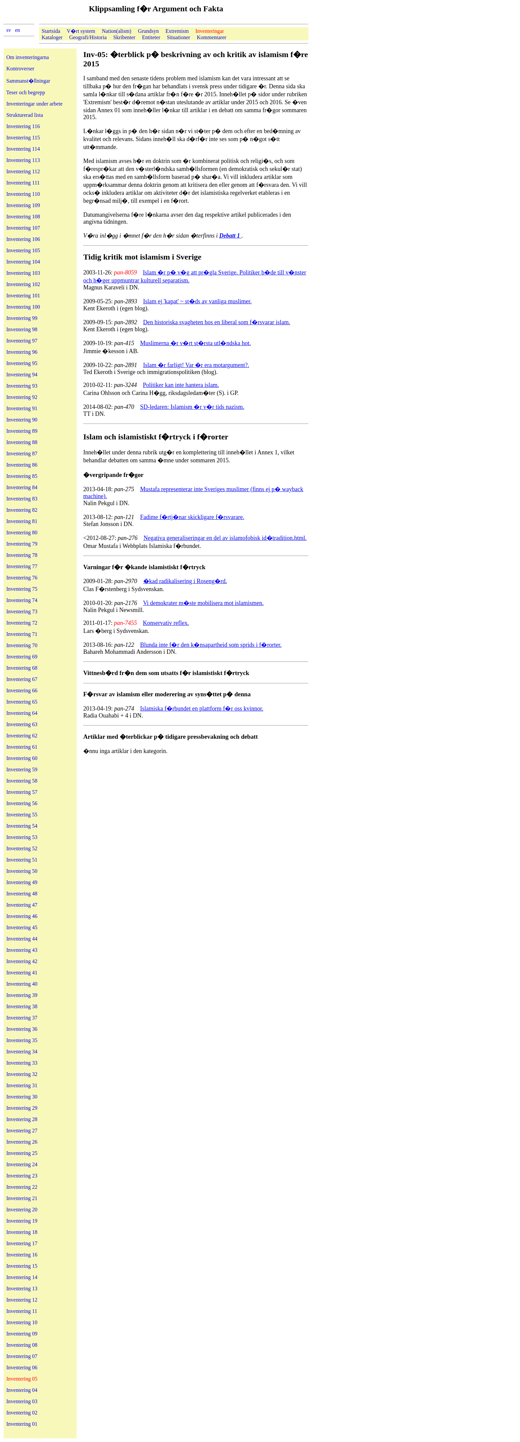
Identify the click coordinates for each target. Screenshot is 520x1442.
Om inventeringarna (27, 57)
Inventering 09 (21, 1333)
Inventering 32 (21, 1074)
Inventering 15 (21, 1266)
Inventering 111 (23, 183)
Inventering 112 (23, 171)
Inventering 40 (21, 984)
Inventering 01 (21, 1424)
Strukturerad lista (24, 115)
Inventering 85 (21, 476)
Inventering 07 (21, 1356)
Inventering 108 (23, 216)
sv (8, 30)
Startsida (51, 31)
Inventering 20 (21, 1209)
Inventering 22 (21, 1187)
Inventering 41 (21, 972)
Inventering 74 (21, 600)
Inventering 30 (21, 1097)
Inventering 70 (21, 645)
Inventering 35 (21, 1040)
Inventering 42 (21, 961)
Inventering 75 (21, 589)
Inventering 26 (21, 1142)
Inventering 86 (21, 465)
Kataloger (52, 37)
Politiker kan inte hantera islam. (181, 385)
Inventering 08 (21, 1345)
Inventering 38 (21, 1006)
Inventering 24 (21, 1164)
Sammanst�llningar (28, 81)
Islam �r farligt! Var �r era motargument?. (196, 365)
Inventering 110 (23, 194)
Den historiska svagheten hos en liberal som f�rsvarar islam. (216, 322)
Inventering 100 (23, 307)
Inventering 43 (21, 950)
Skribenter (124, 37)
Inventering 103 (23, 273)
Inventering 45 (21, 927)
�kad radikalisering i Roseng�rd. (185, 581)
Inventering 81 (21, 521)
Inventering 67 (21, 679)
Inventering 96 (21, 352)
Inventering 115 (23, 137)
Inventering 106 (23, 239)
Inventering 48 (21, 893)
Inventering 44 (21, 939)
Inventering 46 (21, 916)
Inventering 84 (21, 487)
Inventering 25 (21, 1153)
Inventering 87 (21, 453)
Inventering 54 (21, 826)
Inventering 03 (21, 1401)
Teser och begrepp (25, 92)
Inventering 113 (23, 160)
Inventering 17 (21, 1243)
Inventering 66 (21, 690)
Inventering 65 (21, 702)
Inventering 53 (21, 837)
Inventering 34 (21, 1051)
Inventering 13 (21, 1288)
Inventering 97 (21, 340)
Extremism (177, 31)
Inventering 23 (21, 1175)
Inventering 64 (21, 713)
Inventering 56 (21, 803)
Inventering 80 (21, 532)
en (17, 30)
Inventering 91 (21, 408)
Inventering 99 (21, 318)
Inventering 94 (21, 374)
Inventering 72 (21, 623)
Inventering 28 (21, 1119)
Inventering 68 (21, 668)
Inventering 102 (23, 284)
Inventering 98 (21, 329)
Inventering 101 (23, 295)
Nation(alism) (116, 31)
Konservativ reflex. (166, 623)
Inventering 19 (21, 1221)
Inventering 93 (21, 386)
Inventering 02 (21, 1412)
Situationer (178, 37)
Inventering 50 (21, 871)
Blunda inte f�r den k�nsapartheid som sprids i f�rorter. (211, 645)
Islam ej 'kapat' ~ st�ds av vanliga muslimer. (197, 301)
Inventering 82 (21, 510)
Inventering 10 (21, 1322)
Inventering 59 (21, 769)
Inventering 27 (21, 1130)
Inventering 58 (21, 781)
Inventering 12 (21, 1300)
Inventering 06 (21, 1367)
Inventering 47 (21, 905)
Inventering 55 (21, 814)
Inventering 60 (21, 758)
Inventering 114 (23, 149)
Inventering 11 (21, 1311)
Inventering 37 (21, 1018)
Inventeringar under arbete (34, 104)
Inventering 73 (21, 611)
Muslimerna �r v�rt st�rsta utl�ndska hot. (195, 343)
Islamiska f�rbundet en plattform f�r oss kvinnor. (201, 708)
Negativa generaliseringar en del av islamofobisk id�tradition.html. (225, 538)
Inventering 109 (23, 205)
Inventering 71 (21, 634)
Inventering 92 (21, 397)
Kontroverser (20, 68)
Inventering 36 (21, 1029)
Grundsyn (148, 31)
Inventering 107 (23, 228)
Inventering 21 (21, 1198)
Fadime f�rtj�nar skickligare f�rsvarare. (192, 517)
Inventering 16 (21, 1254)
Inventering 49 (21, 882)
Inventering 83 (21, 498)
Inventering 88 (21, 442)
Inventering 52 (21, 848)
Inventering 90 (21, 419)
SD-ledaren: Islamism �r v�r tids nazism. (192, 407)
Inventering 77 (21, 566)
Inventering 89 (21, 431)
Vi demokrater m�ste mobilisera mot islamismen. (203, 603)
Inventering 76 (21, 577)
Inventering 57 (21, 792)
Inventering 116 (23, 126)
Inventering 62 (21, 735)
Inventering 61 (21, 747)
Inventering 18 (21, 1232)
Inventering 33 (21, 1063)
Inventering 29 (21, 1108)
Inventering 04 (21, 1390)
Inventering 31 (21, 1085)
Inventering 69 (21, 656)
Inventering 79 (21, 544)
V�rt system (81, 31)
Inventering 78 (21, 555)
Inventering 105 (23, 250)
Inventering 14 (21, 1277)
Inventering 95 (21, 363)
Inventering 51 (21, 860)
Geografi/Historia (88, 37)
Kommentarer (211, 37)
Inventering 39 (21, 995)
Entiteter (151, 37)
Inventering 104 (23, 262)
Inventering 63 (21, 724)
